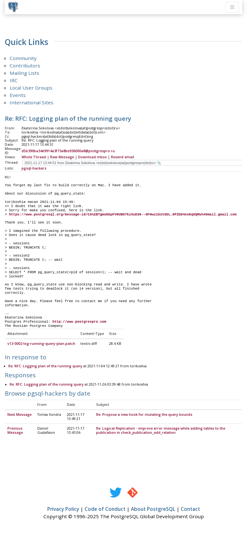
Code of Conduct (105, 509)
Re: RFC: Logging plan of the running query (45, 366)
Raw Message (62, 157)
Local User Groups (31, 87)
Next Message (19, 415)
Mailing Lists (24, 73)
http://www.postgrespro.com (79, 321)
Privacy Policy (63, 509)
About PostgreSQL (153, 509)
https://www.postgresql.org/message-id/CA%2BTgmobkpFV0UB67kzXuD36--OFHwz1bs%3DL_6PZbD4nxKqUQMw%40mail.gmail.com (122, 214)
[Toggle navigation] (232, 7)
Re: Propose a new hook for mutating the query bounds (144, 415)
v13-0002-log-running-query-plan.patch (41, 344)
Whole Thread (34, 157)
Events (18, 95)
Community (23, 58)
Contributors (25, 65)
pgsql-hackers (34, 168)
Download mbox (92, 157)
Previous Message (15, 430)
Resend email (122, 157)
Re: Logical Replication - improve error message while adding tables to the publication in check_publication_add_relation (160, 430)
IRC (14, 80)
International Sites (31, 102)
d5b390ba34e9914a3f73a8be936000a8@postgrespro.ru (68, 151)
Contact (190, 509)
